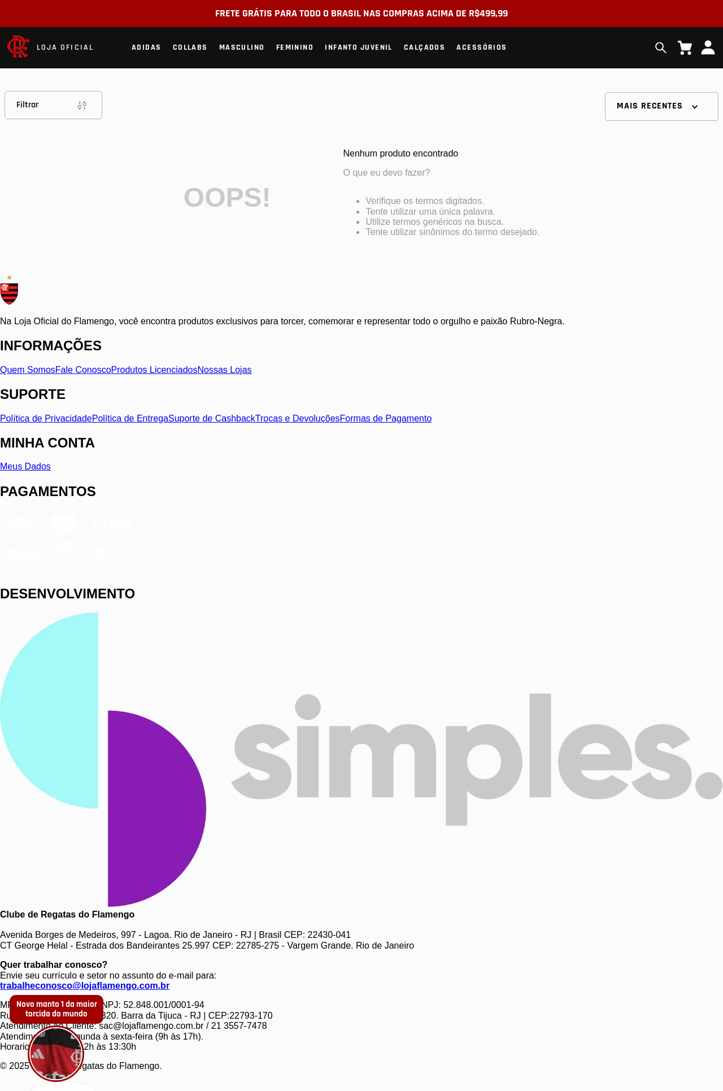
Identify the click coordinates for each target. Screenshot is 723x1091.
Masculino (242, 47)
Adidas (147, 47)
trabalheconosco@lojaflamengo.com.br (84, 985)
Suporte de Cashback (211, 418)
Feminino (295, 47)
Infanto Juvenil (359, 47)
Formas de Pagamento (386, 418)
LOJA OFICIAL (65, 47)
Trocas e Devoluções (297, 418)
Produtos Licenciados (154, 370)
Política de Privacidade (46, 418)
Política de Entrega (130, 418)
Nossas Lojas (225, 370)
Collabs (190, 47)
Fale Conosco (83, 370)
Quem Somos (27, 370)
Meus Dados (25, 466)
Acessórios (481, 47)
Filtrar (53, 105)
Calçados (425, 47)
